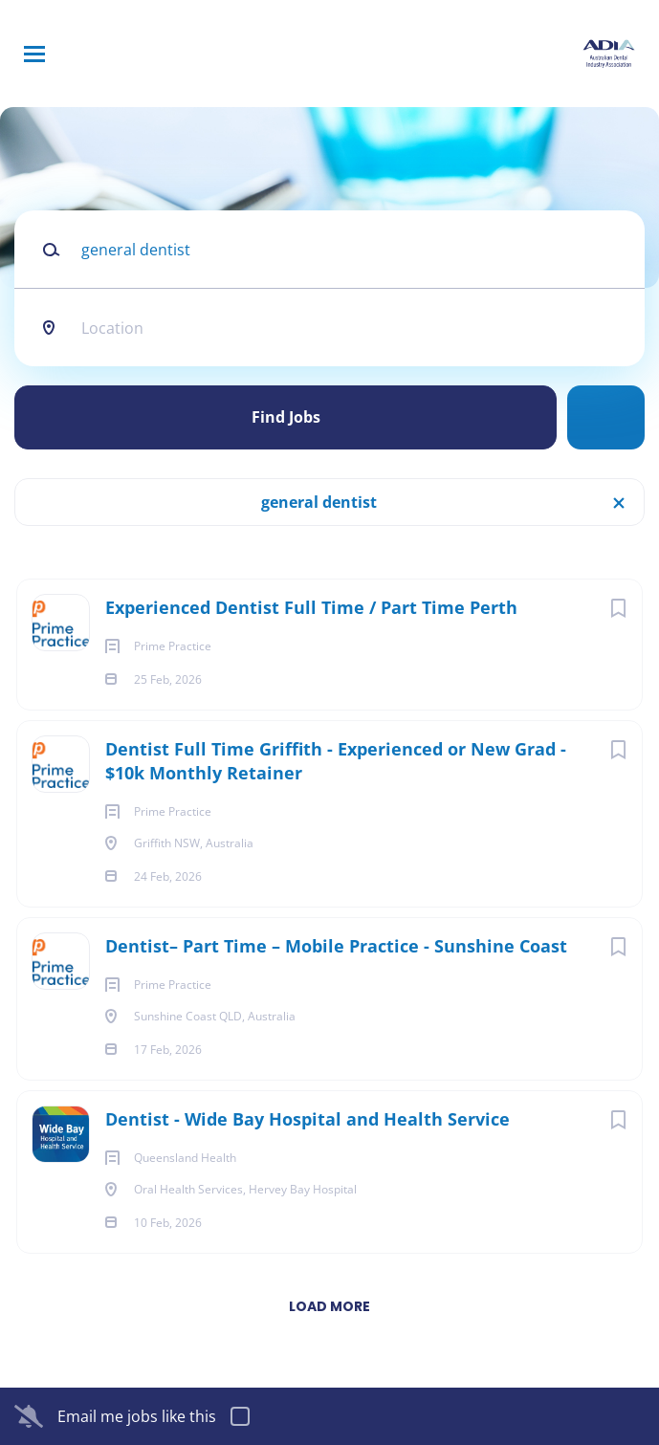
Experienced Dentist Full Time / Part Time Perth (311, 607)
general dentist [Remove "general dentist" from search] (319, 502)
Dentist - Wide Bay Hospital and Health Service (307, 1118)
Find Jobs (286, 416)
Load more (329, 1306)
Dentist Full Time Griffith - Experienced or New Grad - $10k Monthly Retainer (335, 760)
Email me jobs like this (136, 1416)
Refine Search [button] (606, 417)
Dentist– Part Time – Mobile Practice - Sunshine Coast (336, 945)
